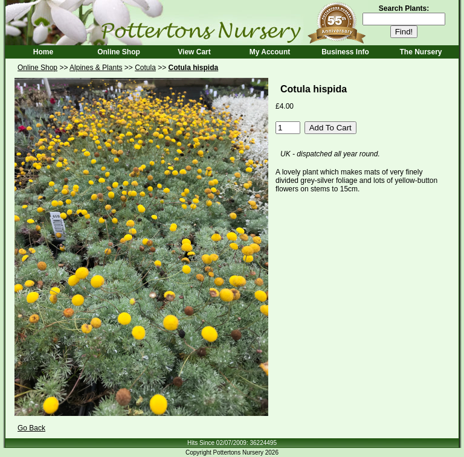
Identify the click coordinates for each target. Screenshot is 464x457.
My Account (270, 52)
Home (43, 52)
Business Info (345, 52)
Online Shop (118, 52)
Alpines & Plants (95, 67)
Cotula (145, 67)
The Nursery (420, 52)
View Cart (194, 52)
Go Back (31, 428)
